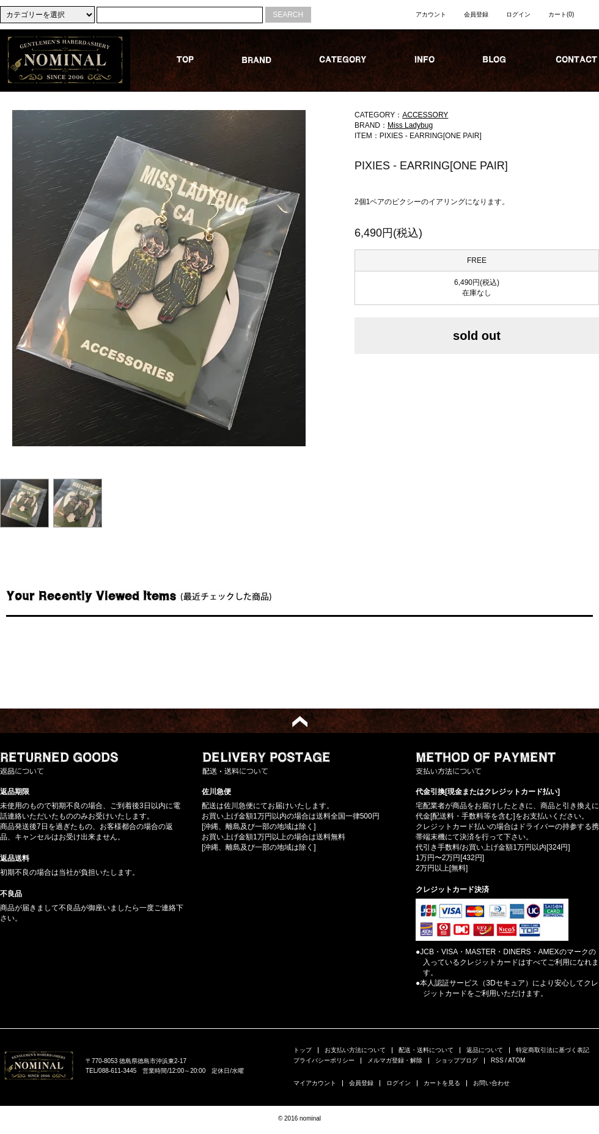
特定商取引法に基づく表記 (552, 1050)
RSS (497, 1060)
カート (561, 14)
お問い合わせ (491, 1083)
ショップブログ (456, 1060)
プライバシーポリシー (324, 1060)
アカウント (431, 14)
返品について (484, 1050)
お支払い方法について (355, 1050)
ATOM (516, 1060)
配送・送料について (426, 1050)
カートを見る (442, 1083)
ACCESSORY (425, 115)
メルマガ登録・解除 (394, 1060)
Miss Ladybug (410, 125)
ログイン (518, 14)
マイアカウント (314, 1083)
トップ (302, 1050)
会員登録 (476, 14)
